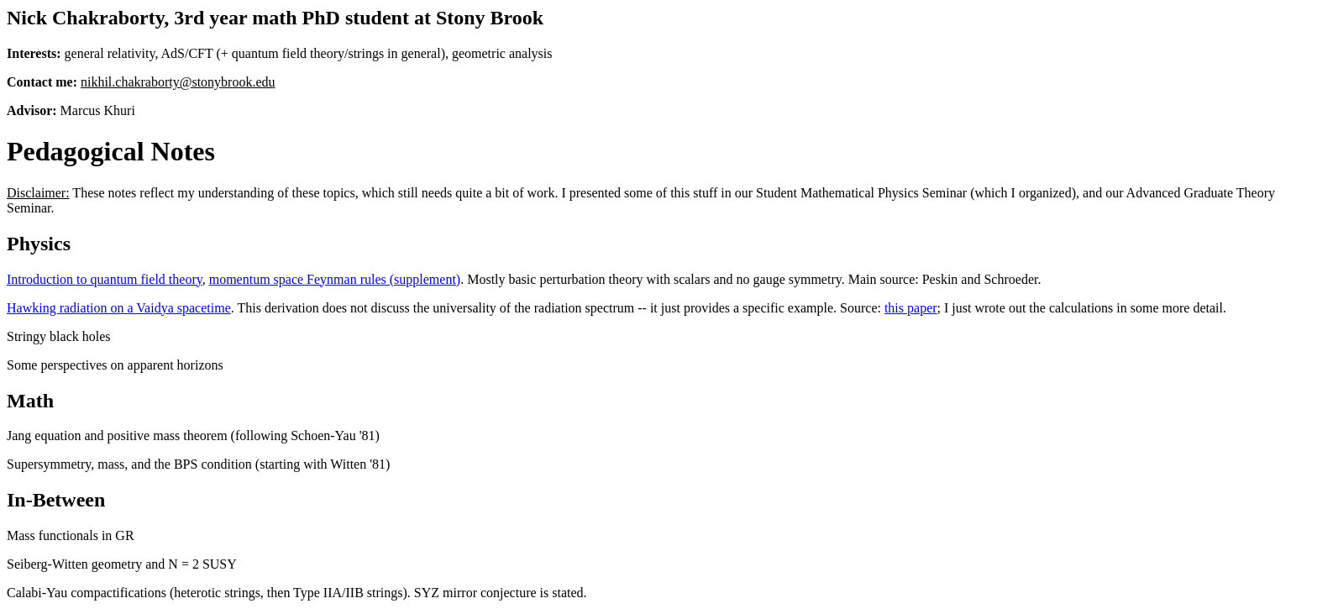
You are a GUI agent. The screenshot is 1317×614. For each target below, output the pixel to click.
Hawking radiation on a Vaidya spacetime (119, 308)
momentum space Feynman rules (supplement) (334, 279)
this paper (910, 308)
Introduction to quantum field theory (104, 279)
